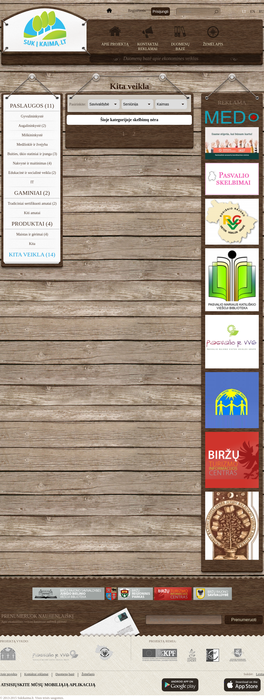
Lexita (260, 674)
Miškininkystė (32, 135)
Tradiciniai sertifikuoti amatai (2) (32, 203)
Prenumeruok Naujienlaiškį (37, 616)
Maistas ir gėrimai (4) (32, 234)
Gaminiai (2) (32, 193)
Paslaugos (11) (32, 105)
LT (244, 12)
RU (261, 12)
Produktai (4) (32, 223)
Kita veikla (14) (32, 254)
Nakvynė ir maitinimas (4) (32, 163)
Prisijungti (161, 11)
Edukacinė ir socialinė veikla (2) (32, 173)
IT (32, 182)
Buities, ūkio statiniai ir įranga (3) (32, 154)
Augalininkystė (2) (32, 126)
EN (252, 12)
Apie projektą (115, 44)
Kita (32, 244)
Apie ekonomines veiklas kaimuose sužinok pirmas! (34, 621)
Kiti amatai (32, 213)
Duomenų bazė (64, 674)
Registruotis (137, 11)
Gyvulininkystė (32, 116)
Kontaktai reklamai (36, 674)
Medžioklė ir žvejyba (32, 144)
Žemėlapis (213, 44)
